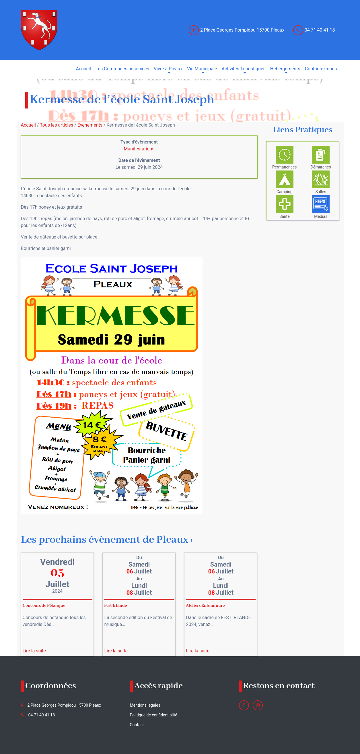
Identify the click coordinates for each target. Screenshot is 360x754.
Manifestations (139, 149)
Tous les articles (56, 125)
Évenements (89, 125)
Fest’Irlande (115, 605)
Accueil (28, 125)
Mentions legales (145, 705)
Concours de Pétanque (44, 605)
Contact (137, 724)
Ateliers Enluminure (205, 605)
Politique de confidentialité (153, 715)
